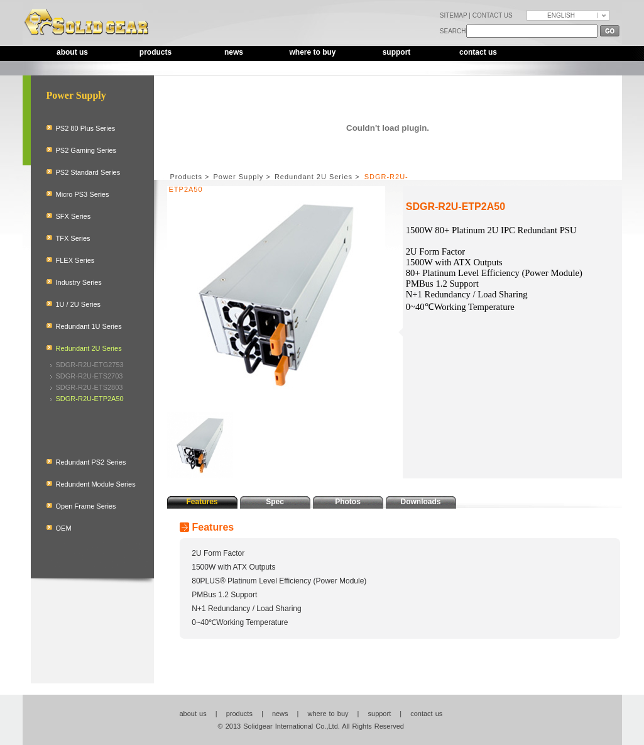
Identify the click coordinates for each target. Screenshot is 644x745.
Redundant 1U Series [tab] (89, 326)
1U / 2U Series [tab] (78, 304)
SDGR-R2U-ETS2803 (89, 387)
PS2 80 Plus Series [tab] (86, 128)
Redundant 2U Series (313, 176)
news (233, 52)
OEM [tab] (64, 528)
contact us (478, 52)
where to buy (312, 52)
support (397, 52)
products (155, 52)
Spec (275, 501)
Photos (348, 501)
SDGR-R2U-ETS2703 (89, 376)
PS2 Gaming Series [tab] (86, 150)
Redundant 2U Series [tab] (89, 348)
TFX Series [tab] (73, 238)
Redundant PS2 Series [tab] (91, 462)
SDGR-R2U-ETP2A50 (90, 398)
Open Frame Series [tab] (86, 506)
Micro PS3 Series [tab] (82, 194)
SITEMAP (453, 15)
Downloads (420, 501)
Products (186, 176)
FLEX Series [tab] (75, 260)
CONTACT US (492, 15)
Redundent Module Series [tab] (96, 484)
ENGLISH (561, 15)
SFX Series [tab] (73, 216)
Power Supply (238, 176)
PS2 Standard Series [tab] (88, 172)
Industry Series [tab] (79, 282)
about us (72, 52)
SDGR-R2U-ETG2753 (90, 364)
